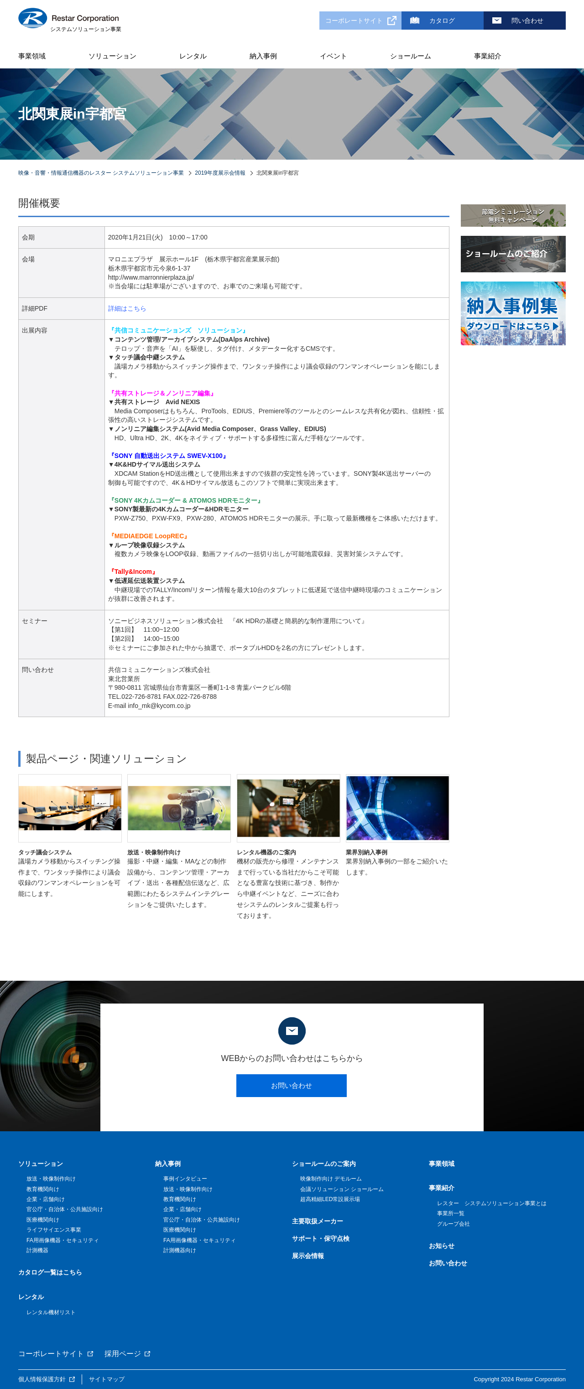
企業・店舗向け (45, 1199)
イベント (333, 56)
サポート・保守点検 (320, 1238)
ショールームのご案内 (324, 1163)
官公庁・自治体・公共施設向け (64, 1209)
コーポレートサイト (354, 20)
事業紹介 (487, 56)
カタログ (442, 20)
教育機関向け (42, 1189)
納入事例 (263, 56)
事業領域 (32, 56)
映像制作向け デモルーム (331, 1179)
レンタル (193, 56)
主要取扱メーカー (317, 1221)
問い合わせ (527, 20)
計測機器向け (179, 1250)
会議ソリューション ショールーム (342, 1189)
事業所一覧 (450, 1213)
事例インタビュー (185, 1179)
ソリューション (112, 56)
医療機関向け (42, 1220)
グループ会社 (453, 1224)
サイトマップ (107, 1379)
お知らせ (441, 1245)
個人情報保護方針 (42, 1379)
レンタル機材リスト (51, 1312)
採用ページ (122, 1354)
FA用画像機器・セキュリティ (62, 1240)
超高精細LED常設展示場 (330, 1199)
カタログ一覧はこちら (50, 1272)
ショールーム (410, 56)
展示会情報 (308, 1255)
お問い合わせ (291, 1085)
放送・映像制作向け (51, 1179)
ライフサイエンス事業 (53, 1230)
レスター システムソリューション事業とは (492, 1203)
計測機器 (37, 1250)
